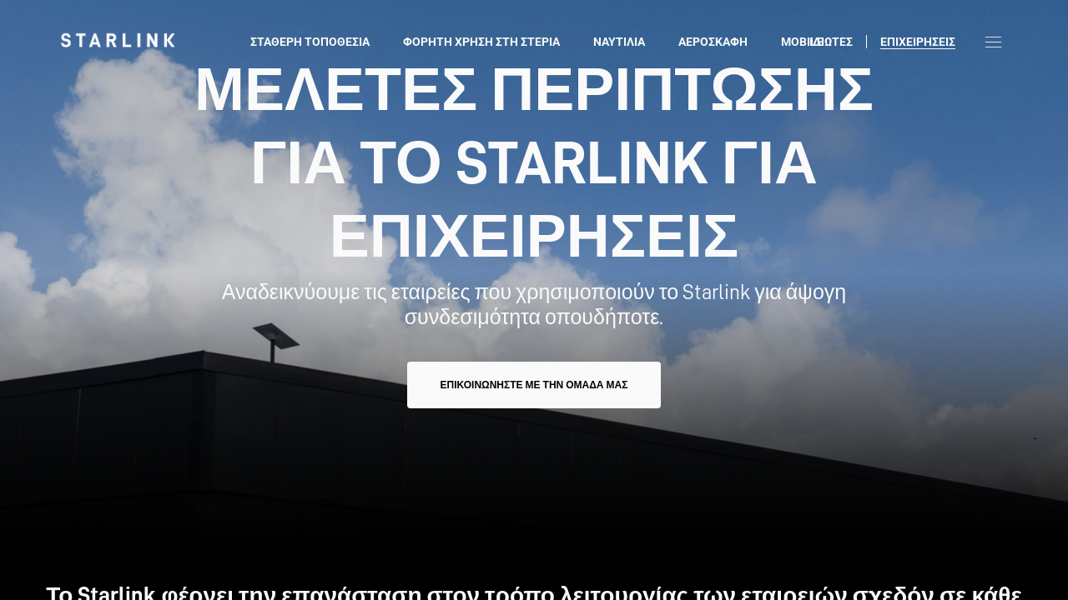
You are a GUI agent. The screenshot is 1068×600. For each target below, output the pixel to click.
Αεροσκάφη (713, 41)
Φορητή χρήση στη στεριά (481, 41)
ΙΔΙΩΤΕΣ (831, 41)
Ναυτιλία (619, 41)
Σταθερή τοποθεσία (310, 41)
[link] (117, 40)
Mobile (802, 41)
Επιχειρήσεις (917, 41)
